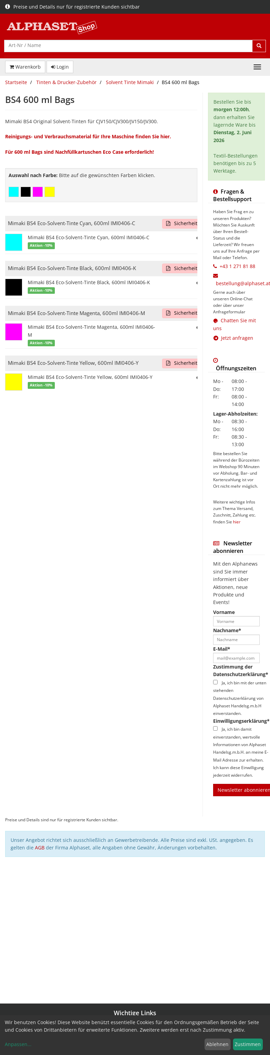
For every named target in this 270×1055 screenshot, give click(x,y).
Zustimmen (248, 1044)
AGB (40, 847)
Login (60, 66)
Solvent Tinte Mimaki (130, 82)
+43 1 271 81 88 (237, 266)
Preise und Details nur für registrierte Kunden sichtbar (72, 6)
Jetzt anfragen (233, 338)
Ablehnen (217, 1044)
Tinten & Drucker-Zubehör (66, 82)
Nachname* (227, 630)
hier (237, 521)
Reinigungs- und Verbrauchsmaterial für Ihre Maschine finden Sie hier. (88, 136)
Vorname (224, 612)
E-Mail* (221, 649)
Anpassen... (18, 1044)
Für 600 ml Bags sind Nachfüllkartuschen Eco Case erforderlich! (79, 152)
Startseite (16, 82)
